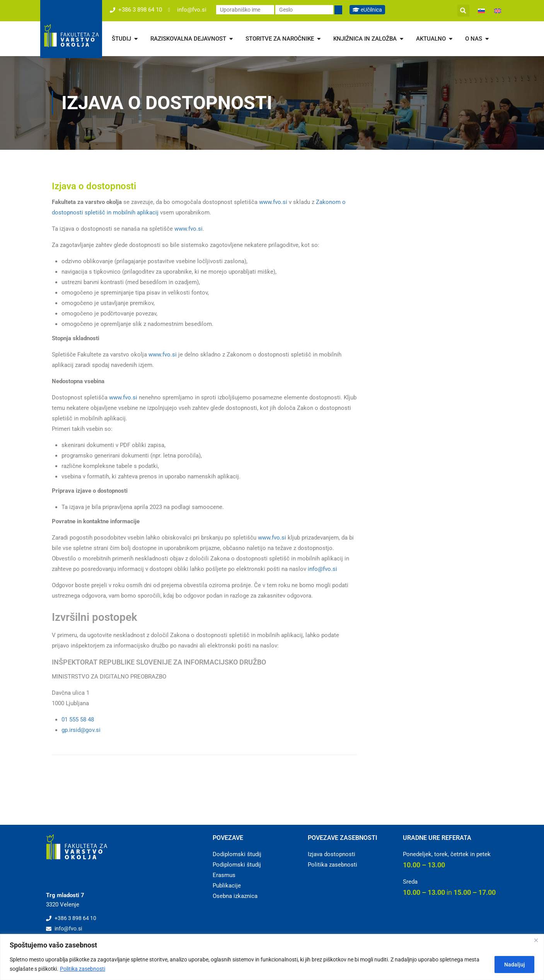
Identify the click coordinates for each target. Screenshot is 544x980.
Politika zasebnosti (82, 969)
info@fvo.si (322, 568)
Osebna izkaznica (235, 896)
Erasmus (224, 875)
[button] (463, 11)
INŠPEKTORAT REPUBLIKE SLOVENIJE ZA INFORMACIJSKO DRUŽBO (159, 662)
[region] (272, 957)
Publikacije (227, 885)
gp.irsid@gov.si (81, 729)
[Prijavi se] (338, 9)
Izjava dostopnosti (331, 854)
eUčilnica (369, 10)
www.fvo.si (273, 202)
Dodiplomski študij (237, 854)
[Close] (536, 940)
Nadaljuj (512, 964)
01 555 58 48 (77, 719)
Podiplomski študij (237, 864)
